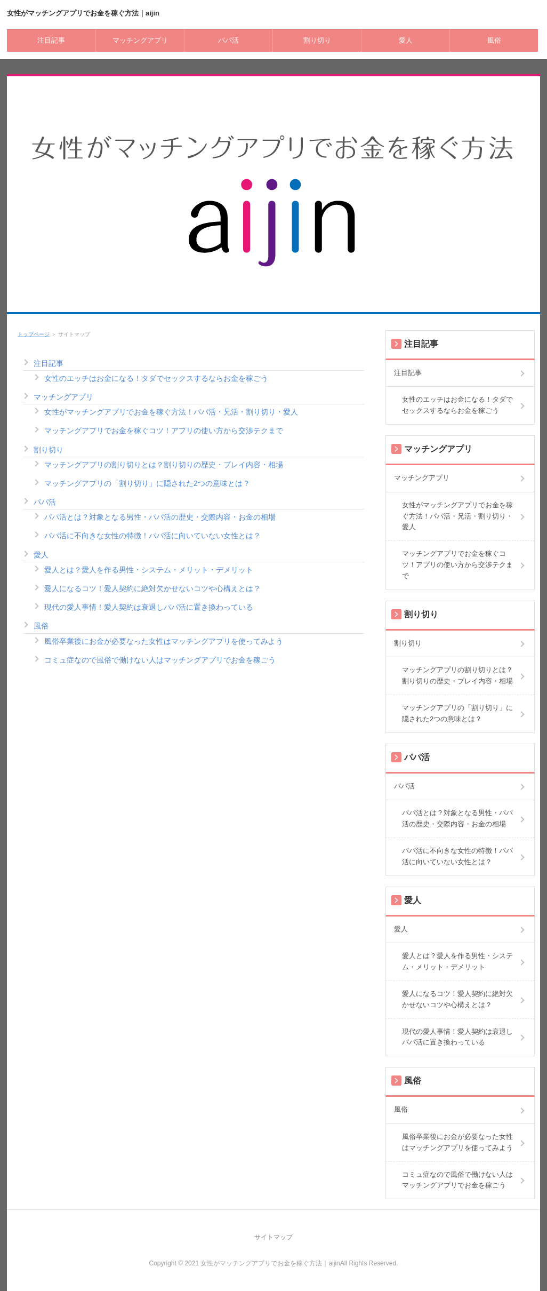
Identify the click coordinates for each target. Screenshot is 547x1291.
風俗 (494, 40)
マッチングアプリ (140, 40)
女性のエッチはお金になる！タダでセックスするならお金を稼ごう (156, 378)
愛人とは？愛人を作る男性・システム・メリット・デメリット (148, 569)
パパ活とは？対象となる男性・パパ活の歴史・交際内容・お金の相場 (160, 517)
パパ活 (228, 40)
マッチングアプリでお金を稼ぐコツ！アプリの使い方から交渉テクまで (163, 430)
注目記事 (51, 40)
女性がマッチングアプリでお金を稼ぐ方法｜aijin (83, 13)
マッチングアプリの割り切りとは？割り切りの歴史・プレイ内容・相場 (163, 464)
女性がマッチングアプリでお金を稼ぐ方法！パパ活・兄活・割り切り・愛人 (171, 412)
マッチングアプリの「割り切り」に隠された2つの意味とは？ (147, 483)
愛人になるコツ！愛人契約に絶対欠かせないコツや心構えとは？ (152, 588)
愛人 (406, 40)
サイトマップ (273, 1237)
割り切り (317, 40)
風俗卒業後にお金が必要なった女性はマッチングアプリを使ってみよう (163, 641)
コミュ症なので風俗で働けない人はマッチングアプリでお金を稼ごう (160, 660)
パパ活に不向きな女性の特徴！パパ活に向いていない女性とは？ (152, 535)
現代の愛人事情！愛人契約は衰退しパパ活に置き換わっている (148, 607)
